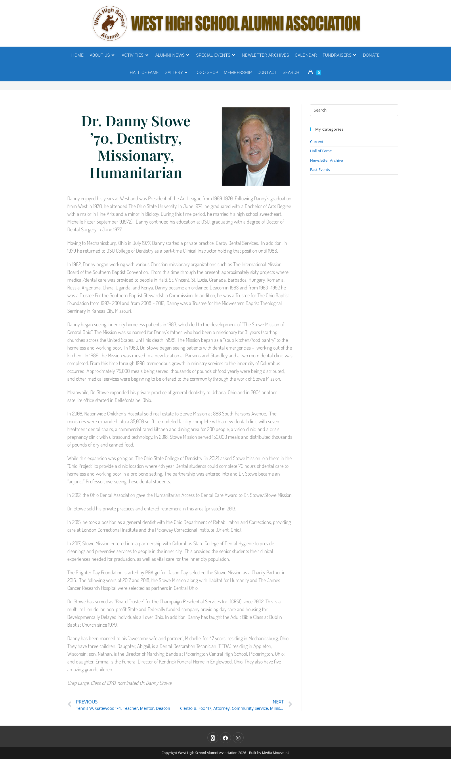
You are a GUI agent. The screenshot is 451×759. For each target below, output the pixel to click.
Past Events (320, 169)
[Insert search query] (354, 110)
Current (317, 141)
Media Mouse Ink (276, 752)
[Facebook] (225, 737)
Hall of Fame (321, 150)
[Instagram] (238, 737)
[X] (212, 737)
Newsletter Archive (326, 160)
